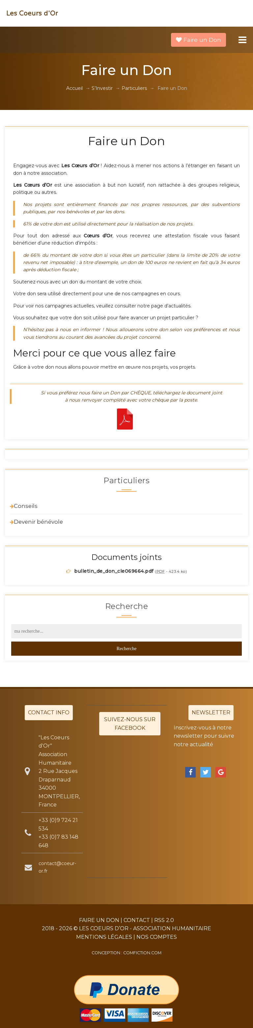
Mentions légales (104, 937)
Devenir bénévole (38, 521)
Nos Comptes (156, 937)
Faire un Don (198, 39)
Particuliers (134, 88)
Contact (137, 920)
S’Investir (102, 88)
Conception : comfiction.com (126, 952)
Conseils (26, 506)
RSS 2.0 (164, 920)
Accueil (74, 88)
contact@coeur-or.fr (57, 867)
